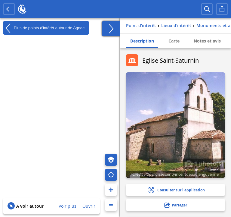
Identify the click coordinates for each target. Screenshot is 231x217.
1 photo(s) (203, 163)
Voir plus (67, 206)
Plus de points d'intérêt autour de (44, 28)
